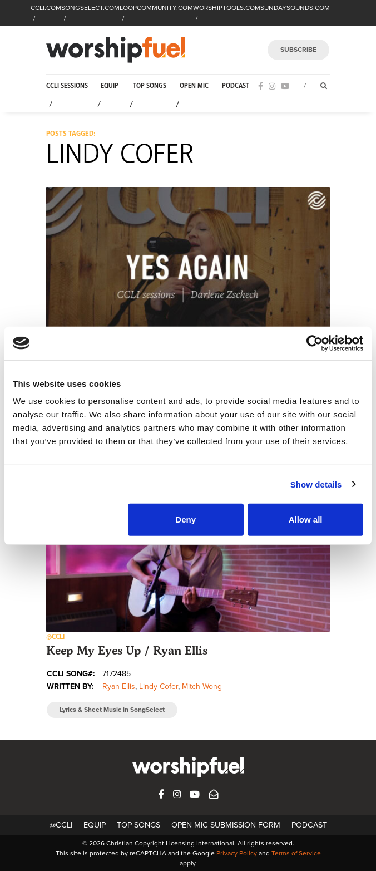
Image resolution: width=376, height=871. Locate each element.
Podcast (235, 86)
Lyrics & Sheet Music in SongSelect (112, 709)
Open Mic (194, 86)
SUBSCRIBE (298, 49)
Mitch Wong (202, 686)
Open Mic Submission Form (225, 825)
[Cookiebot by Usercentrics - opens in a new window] (314, 342)
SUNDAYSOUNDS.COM (295, 8)
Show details (316, 484)
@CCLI (61, 825)
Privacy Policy (236, 853)
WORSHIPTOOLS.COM (226, 8)
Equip (109, 86)
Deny (185, 519)
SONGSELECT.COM (90, 8)
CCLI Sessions (67, 86)
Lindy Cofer (158, 686)
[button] (188, 267)
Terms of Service (296, 853)
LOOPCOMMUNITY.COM (156, 8)
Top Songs (149, 86)
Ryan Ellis (118, 686)
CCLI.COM (46, 8)
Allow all (306, 519)
